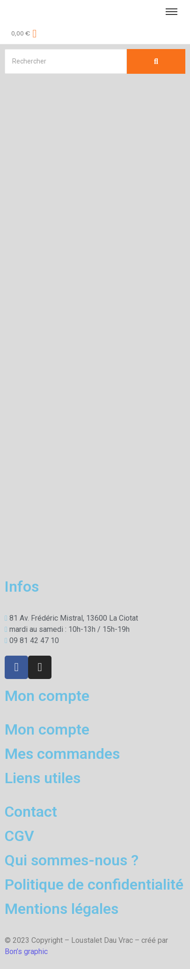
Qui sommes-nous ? (72, 860)
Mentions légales (61, 909)
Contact (31, 811)
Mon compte (47, 729)
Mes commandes (62, 754)
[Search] (66, 61)
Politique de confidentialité (94, 884)
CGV (19, 836)
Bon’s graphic (26, 951)
